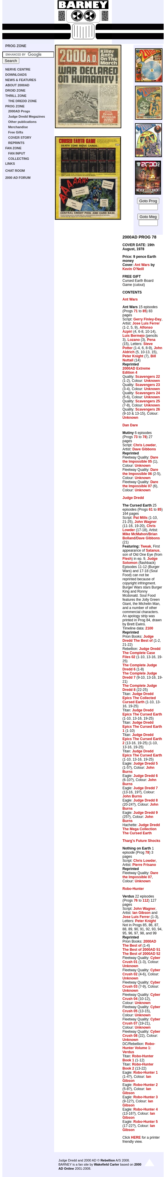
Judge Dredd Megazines (26, 116)
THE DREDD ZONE (22, 101)
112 (145, 900)
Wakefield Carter (106, 1164)
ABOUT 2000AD (17, 85)
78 (144, 437)
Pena (151, 340)
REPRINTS (16, 143)
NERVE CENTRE (17, 69)
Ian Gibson (141, 913)
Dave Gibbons (144, 449)
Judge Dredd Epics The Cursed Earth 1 (142, 726)
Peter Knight (132, 356)
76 (136, 900)
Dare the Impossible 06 (140, 472)
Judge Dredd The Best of (138, 638)
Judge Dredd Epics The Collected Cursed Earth (139, 698)
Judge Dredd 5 (145, 763)
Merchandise (18, 127)
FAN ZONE (13, 148)
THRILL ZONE (16, 95)
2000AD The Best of (139, 943)
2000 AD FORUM (17, 177)
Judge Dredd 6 (145, 776)
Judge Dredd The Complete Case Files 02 (141, 653)
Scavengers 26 (147, 409)
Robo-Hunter (133, 889)
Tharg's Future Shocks (141, 841)
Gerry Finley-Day (147, 319)
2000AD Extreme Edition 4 (136, 370)
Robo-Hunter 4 (145, 1109)
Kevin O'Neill (133, 269)
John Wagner (145, 522)
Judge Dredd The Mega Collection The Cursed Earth (141, 829)
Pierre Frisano (144, 865)
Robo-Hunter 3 (145, 1097)
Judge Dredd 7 (145, 788)
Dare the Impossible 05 (140, 459)
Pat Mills (140, 518)
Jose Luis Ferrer (146, 323)
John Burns (132, 796)
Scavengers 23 (147, 385)
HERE (136, 1137)
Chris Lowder (144, 445)
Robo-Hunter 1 (145, 1072)
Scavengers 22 (147, 377)
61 (151, 509)
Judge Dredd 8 (145, 800)
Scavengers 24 (147, 393)
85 (144, 311)
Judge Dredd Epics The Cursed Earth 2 (142, 739)
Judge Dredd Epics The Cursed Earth (142, 712)
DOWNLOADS (16, 74)
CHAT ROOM (15, 170)
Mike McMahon (134, 534)
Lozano (133, 340)
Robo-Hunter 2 (145, 1085)
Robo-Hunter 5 (145, 1122)
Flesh (127, 559)
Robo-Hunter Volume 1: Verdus (138, 1048)
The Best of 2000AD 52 (141, 954)
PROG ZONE (15, 46)
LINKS (10, 163)
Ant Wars (142, 265)
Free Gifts (15, 132)
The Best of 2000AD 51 (141, 950)
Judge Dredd (133, 498)
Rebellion (108, 1160)
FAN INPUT (16, 153)
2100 (149, 628)
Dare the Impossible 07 (140, 484)
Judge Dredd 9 (145, 813)
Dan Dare (130, 425)
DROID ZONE (15, 90)
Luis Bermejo (133, 336)
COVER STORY (19, 137)
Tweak (146, 546)
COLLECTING (18, 158)
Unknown (152, 381)
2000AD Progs (19, 111)
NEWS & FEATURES (20, 80)
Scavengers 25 (147, 401)
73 (136, 437)
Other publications (22, 121)
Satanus (153, 550)
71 (136, 311)
